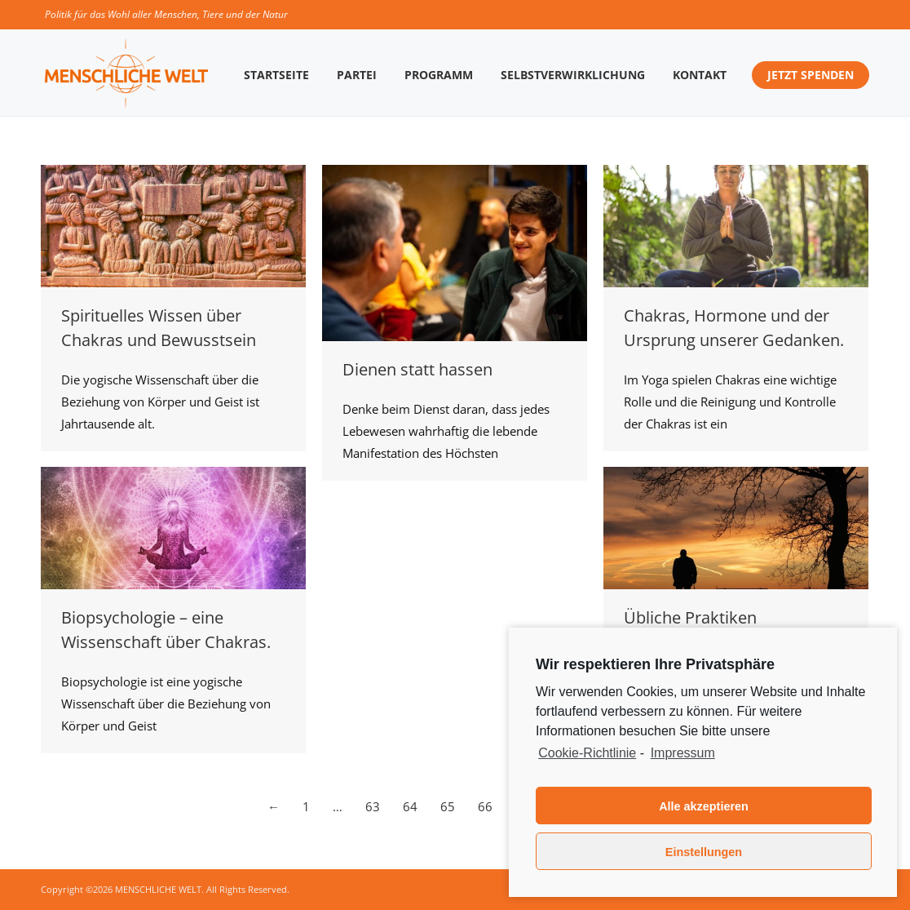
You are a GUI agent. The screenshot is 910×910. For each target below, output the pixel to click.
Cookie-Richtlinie (587, 753)
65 (447, 806)
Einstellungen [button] (703, 852)
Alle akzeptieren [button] (704, 806)
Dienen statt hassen (417, 369)
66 (485, 806)
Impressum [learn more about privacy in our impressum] (683, 753)
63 (372, 806)
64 (410, 806)
